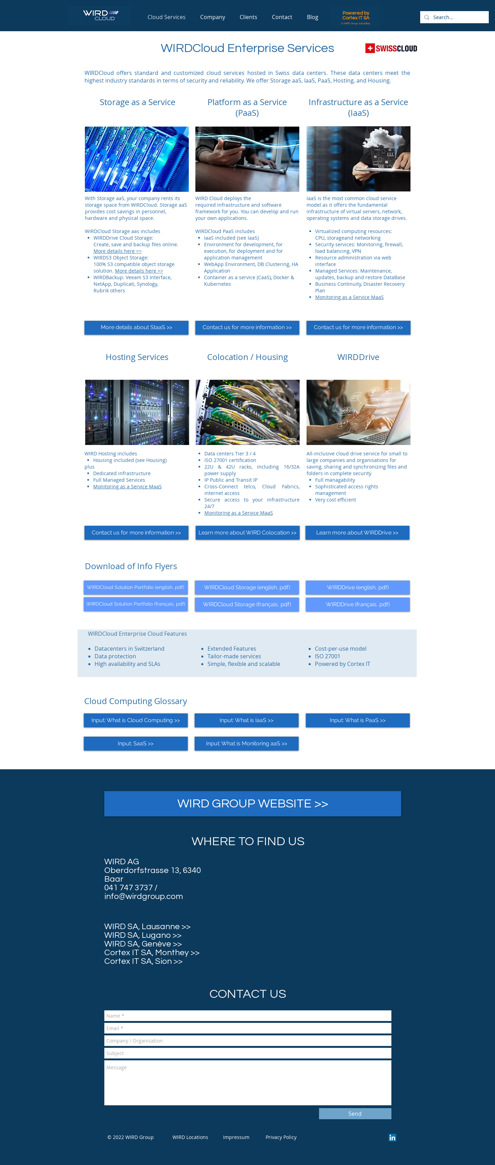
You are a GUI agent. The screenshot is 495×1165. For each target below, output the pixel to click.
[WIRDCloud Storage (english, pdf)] (247, 587)
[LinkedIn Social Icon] (392, 1137)
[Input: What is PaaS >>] (358, 720)
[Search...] (453, 17)
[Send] (355, 1113)
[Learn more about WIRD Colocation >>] (248, 533)
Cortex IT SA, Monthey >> (152, 952)
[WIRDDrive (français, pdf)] (358, 604)
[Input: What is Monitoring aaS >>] (247, 744)
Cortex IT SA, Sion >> (143, 961)
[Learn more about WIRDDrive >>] (357, 533)
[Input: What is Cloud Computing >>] (136, 720)
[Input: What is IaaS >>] (247, 720)
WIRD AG (121, 861)
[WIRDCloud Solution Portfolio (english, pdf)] (136, 587)
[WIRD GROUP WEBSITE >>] (252, 803)
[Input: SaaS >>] (136, 744)
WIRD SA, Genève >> (143, 944)
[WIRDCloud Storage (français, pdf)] (247, 604)
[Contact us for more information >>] (247, 328)
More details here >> (118, 251)
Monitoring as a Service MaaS (349, 297)
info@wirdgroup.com (143, 896)
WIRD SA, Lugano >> (143, 935)
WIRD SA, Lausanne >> (147, 926)
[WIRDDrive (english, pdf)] (358, 587)
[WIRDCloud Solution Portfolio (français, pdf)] (136, 604)
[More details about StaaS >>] (136, 328)
